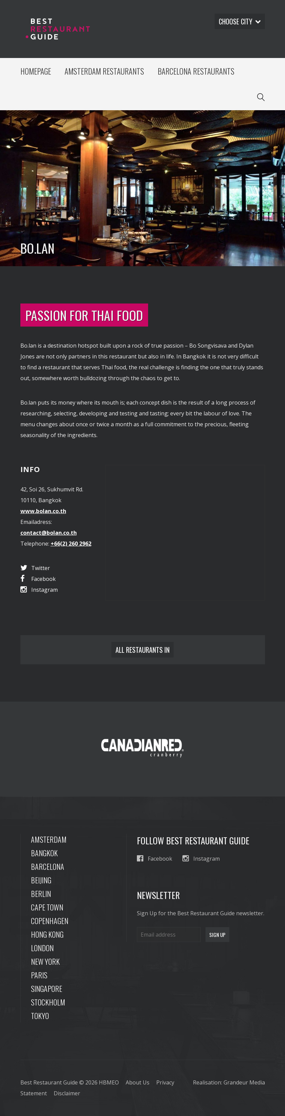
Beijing (41, 880)
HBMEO (109, 1082)
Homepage (35, 71)
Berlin (41, 893)
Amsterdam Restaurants (104, 71)
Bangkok (44, 853)
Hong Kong (47, 934)
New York (45, 961)
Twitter (35, 568)
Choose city (239, 21)
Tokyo (40, 1016)
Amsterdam (49, 839)
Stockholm (48, 1002)
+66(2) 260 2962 (71, 544)
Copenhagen (49, 921)
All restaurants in (142, 650)
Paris (39, 975)
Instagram (39, 590)
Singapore (46, 988)
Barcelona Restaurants (196, 71)
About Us (137, 1082)
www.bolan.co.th (43, 511)
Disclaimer (67, 1093)
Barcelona (47, 866)
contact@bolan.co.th (48, 533)
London (42, 948)
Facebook (38, 579)
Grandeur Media (244, 1082)
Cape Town (47, 907)
